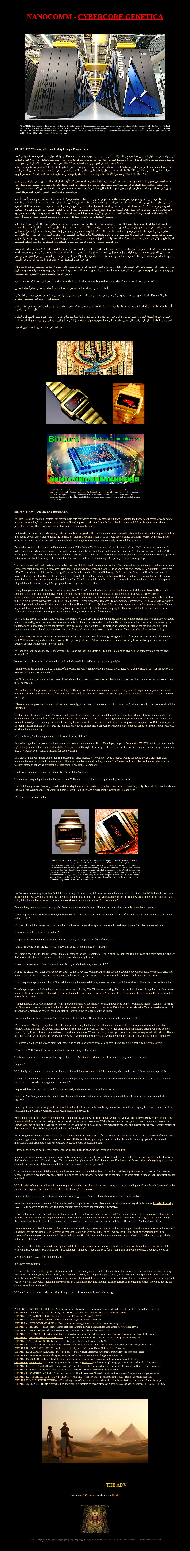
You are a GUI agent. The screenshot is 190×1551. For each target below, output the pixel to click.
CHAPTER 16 (21, 1366)
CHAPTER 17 (21, 1369)
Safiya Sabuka (55, 1344)
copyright (84, 533)
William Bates (22, 518)
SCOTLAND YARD (39, 1348)
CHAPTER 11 (21, 1348)
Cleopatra (47, 1334)
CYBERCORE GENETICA (120, 16)
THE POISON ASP (38, 1312)
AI (100, 1366)
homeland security (163, 1203)
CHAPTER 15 (21, 1362)
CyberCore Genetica (131, 875)
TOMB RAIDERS (38, 1344)
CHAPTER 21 (21, 1384)
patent (169, 518)
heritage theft (85, 1359)
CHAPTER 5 (20, 1327)
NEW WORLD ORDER (41, 1319)
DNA (27, 1003)
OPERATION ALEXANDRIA (43, 1351)
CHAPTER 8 (20, 1337)
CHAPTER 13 (21, 1355)
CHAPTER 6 (20, 1330)
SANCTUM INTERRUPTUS (43, 1373)
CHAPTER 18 (21, 1373)
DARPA (159, 600)
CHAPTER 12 (21, 1351)
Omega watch (44, 925)
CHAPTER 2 (20, 1316)
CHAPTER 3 (20, 1319)
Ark (119, 1366)
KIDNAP (33, 1355)
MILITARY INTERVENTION (43, 1380)
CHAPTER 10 (21, 1344)
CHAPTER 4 (20, 1323)
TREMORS (35, 1334)
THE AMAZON (37, 1341)
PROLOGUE (20, 1309)
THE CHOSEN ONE (39, 1376)
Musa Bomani (73, 1344)
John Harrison (64, 593)
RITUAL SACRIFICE (40, 1369)
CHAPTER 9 (20, 1341)
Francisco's (87, 1362)
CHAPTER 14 (21, 1359)
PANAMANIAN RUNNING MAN (46, 1337)
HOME (115, 1495)
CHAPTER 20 (21, 1380)
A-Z (85, 1495)
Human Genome (23, 1124)
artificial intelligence (56, 764)
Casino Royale (154, 1042)
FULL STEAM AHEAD (41, 1366)
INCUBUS (34, 1327)
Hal (56, 877)
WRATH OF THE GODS (41, 1316)
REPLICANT (35, 1362)
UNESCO (34, 1359)
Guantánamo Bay (83, 1281)
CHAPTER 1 (20, 1312)
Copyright (87, 536)
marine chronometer (85, 593)
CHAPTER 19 (21, 1376)
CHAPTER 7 (20, 1334)
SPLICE (33, 1330)
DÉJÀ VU (34, 1384)
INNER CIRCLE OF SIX (41, 1309)
